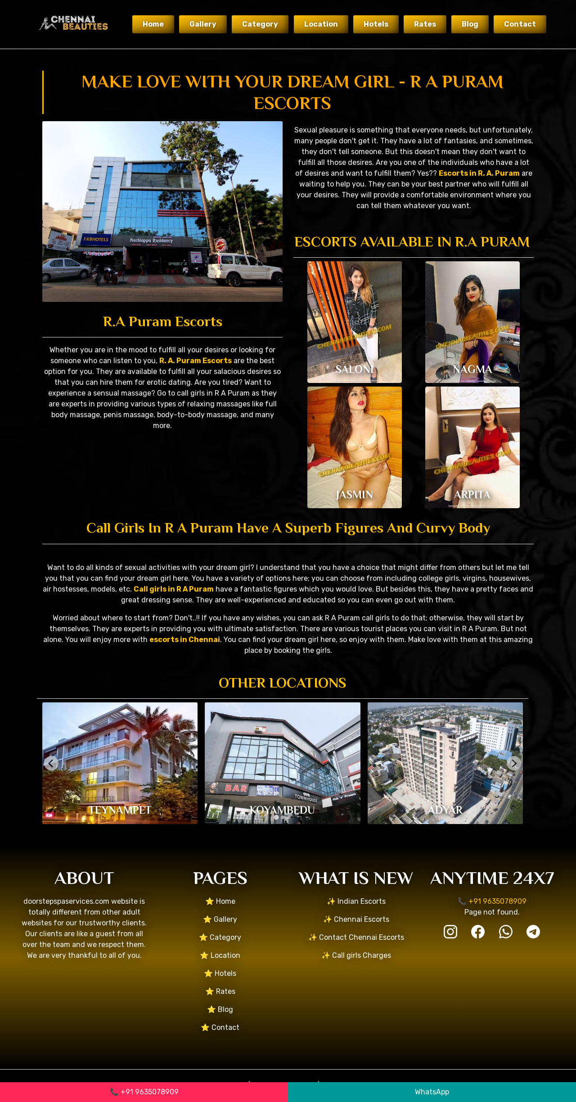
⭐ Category (220, 937)
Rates (425, 24)
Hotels (376, 24)
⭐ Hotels (220, 973)
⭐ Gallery (220, 919)
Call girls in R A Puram (174, 589)
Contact (520, 24)
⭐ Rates (220, 991)
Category (260, 24)
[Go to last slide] (51, 763)
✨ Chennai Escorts (356, 919)
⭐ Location (220, 955)
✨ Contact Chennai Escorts (356, 937)
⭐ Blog (220, 1009)
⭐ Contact (220, 1027)
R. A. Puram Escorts (195, 360)
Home (153, 24)
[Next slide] (514, 763)
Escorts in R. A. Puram (479, 173)
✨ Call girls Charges (356, 955)
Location (321, 24)
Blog (470, 24)
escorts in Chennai (184, 639)
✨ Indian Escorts (356, 901)
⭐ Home (220, 901)
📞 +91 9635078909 (144, 1092)
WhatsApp (432, 1092)
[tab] (276, 817)
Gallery (202, 24)
